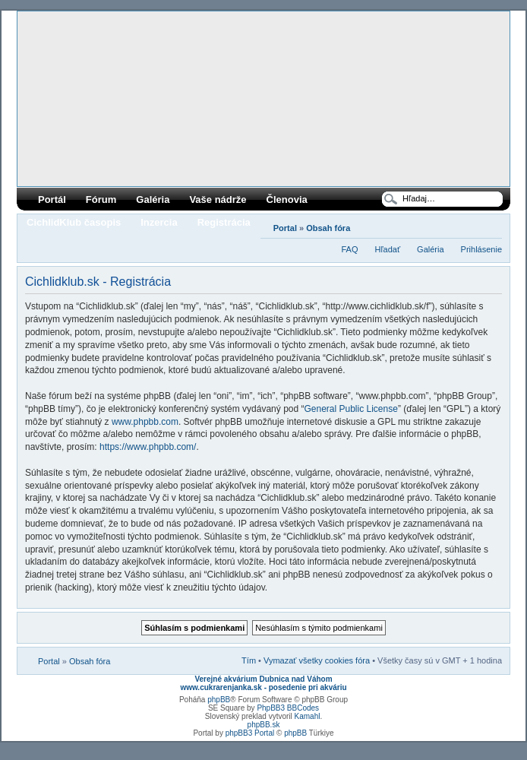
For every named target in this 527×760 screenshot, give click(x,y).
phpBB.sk (264, 724)
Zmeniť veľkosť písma (491, 225)
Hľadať (387, 249)
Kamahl (307, 716)
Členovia (287, 199)
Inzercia (158, 222)
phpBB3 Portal (250, 733)
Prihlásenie (481, 249)
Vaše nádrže (217, 199)
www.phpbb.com (145, 421)
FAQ (349, 249)
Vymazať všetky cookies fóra (317, 660)
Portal (285, 228)
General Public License (350, 409)
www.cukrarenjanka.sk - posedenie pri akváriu (263, 687)
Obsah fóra (328, 228)
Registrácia (224, 222)
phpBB (218, 699)
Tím (248, 660)
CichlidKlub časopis (74, 222)
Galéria (152, 199)
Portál (52, 199)
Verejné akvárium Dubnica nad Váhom (263, 679)
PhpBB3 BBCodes (288, 708)
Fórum (101, 199)
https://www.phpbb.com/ (147, 447)
